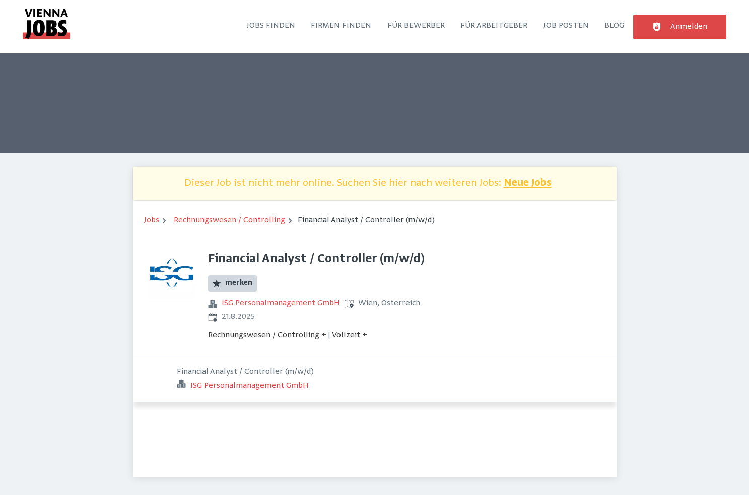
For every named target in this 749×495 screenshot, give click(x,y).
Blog (614, 25)
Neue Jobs (528, 183)
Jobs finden (271, 25)
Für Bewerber (416, 25)
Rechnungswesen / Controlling (229, 220)
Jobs (151, 220)
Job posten (566, 25)
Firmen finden (341, 25)
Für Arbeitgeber (493, 25)
